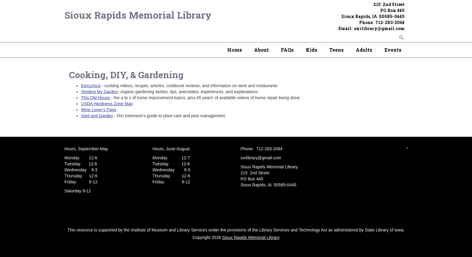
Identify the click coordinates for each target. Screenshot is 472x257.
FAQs (287, 50)
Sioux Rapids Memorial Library (138, 14)
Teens (336, 50)
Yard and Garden (97, 115)
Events (393, 50)
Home (234, 50)
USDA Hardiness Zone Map (107, 103)
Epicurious (91, 85)
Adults (364, 50)
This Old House (95, 97)
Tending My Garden (99, 91)
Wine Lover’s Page (98, 109)
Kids (311, 50)
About (261, 50)
